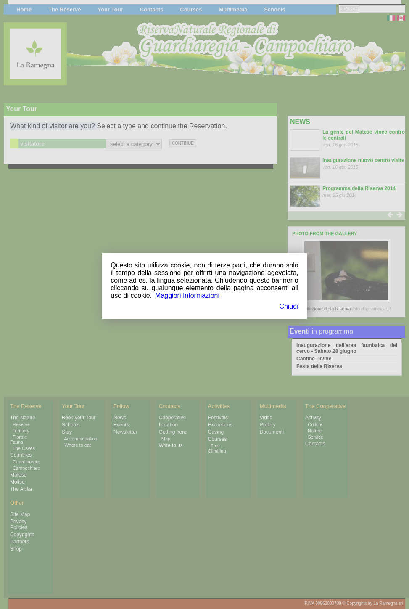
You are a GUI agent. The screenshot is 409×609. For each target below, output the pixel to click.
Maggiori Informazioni (187, 295)
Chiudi (288, 306)
